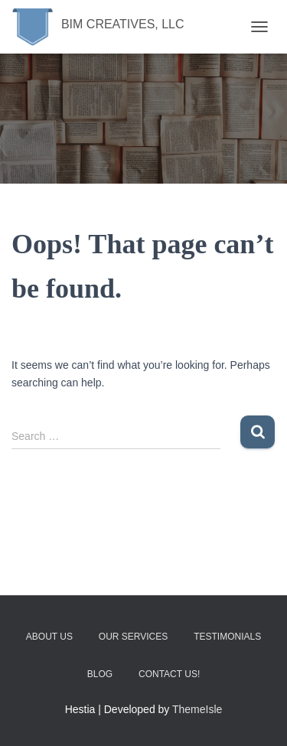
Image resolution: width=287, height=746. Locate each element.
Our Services (133, 636)
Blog (100, 674)
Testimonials (227, 636)
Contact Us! (169, 674)
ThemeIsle (197, 709)
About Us (49, 636)
